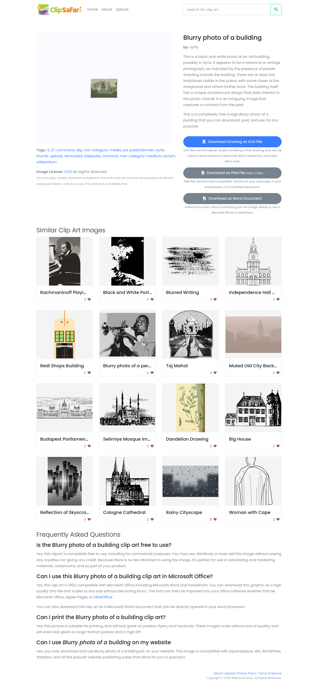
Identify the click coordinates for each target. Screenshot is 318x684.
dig (79, 150)
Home (92, 9)
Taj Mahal (177, 366)
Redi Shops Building (62, 366)
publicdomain (141, 150)
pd (125, 150)
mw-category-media (102, 150)
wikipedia (92, 156)
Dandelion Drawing (187, 439)
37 (53, 150)
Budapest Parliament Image (71, 439)
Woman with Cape (250, 512)
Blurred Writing (182, 292)
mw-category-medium (140, 156)
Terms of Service (270, 673)
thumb (42, 156)
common (110, 156)
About (107, 9)
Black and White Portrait (130, 292)
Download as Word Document (232, 198)
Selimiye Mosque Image (129, 439)
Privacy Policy (246, 673)
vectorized (73, 156)
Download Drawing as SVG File (232, 141)
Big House (240, 439)
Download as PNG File (232, 172)
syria (160, 150)
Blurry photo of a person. (130, 366)
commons (66, 150)
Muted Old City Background (259, 366)
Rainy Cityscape (184, 512)
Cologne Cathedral (124, 512)
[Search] (227, 9)
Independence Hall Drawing (260, 292)
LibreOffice (103, 597)
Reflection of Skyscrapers (68, 512)
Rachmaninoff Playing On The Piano (80, 292)
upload (56, 156)
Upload (122, 9)
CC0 (68, 171)
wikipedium (46, 162)
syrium (169, 156)
